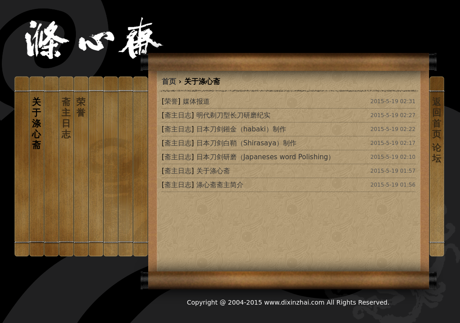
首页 (169, 81)
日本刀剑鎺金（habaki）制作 (241, 129)
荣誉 (80, 107)
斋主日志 (66, 118)
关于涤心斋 (213, 171)
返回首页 (436, 118)
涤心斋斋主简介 (219, 185)
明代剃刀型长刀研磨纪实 (233, 115)
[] (171, 101)
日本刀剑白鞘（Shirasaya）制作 (246, 143)
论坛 (436, 153)
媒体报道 (196, 101)
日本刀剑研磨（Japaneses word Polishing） (265, 157)
